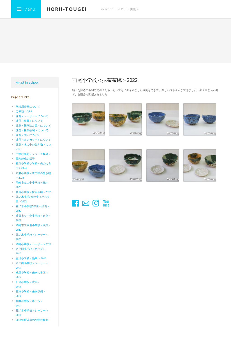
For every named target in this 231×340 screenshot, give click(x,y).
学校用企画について (28, 106)
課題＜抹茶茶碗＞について (32, 130)
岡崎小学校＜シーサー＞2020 (33, 244)
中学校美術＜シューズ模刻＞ (33, 154)
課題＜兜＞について (28, 135)
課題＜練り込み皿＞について (33, 125)
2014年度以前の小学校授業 (32, 320)
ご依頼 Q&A (24, 111)
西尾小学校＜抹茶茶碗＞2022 (33, 192)
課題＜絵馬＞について (29, 120)
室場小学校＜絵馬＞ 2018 (31, 258)
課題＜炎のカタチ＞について (33, 139)
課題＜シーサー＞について (32, 116)
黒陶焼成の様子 (25, 158)
